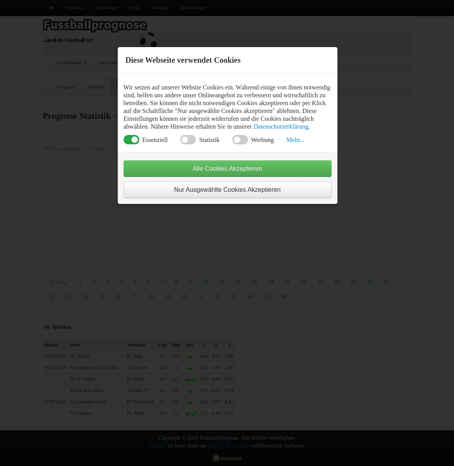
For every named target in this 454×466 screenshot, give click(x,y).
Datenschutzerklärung (280, 126)
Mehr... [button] (295, 140)
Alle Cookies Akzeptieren (227, 168)
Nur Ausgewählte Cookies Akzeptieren (227, 189)
